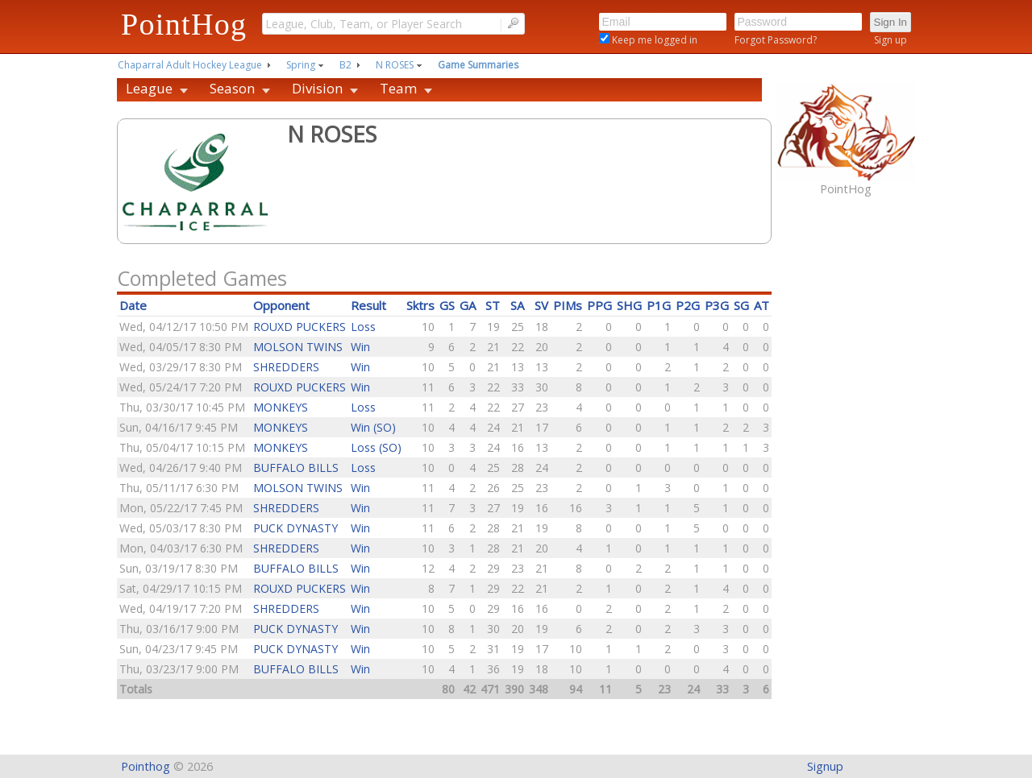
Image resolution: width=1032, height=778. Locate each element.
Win (360, 346)
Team (398, 88)
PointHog (184, 24)
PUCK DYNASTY (295, 528)
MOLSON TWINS (298, 346)
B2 (345, 65)
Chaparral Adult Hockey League (190, 65)
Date (133, 305)
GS (447, 305)
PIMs (567, 305)
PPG (599, 305)
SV (541, 305)
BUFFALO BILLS (296, 467)
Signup (825, 766)
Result (368, 305)
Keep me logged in (653, 40)
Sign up (890, 40)
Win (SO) (373, 427)
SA (517, 305)
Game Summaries (478, 65)
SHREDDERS (286, 367)
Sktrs (420, 305)
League (149, 88)
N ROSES (395, 65)
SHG (629, 305)
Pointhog (145, 766)
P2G (688, 305)
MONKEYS (280, 407)
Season (232, 88)
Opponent (281, 305)
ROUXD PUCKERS (299, 326)
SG (741, 305)
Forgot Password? (775, 40)
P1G (659, 305)
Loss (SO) (376, 447)
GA (468, 305)
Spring (300, 65)
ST (492, 305)
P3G (717, 305)
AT (761, 305)
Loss (363, 326)
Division (317, 88)
